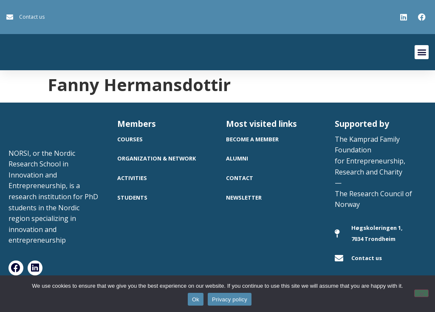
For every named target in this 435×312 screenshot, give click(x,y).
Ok (195, 299)
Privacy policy (229, 299)
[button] (422, 52)
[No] (421, 293)
